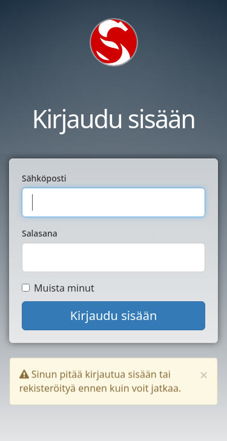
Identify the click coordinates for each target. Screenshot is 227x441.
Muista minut (58, 288)
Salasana (40, 233)
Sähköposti (44, 178)
